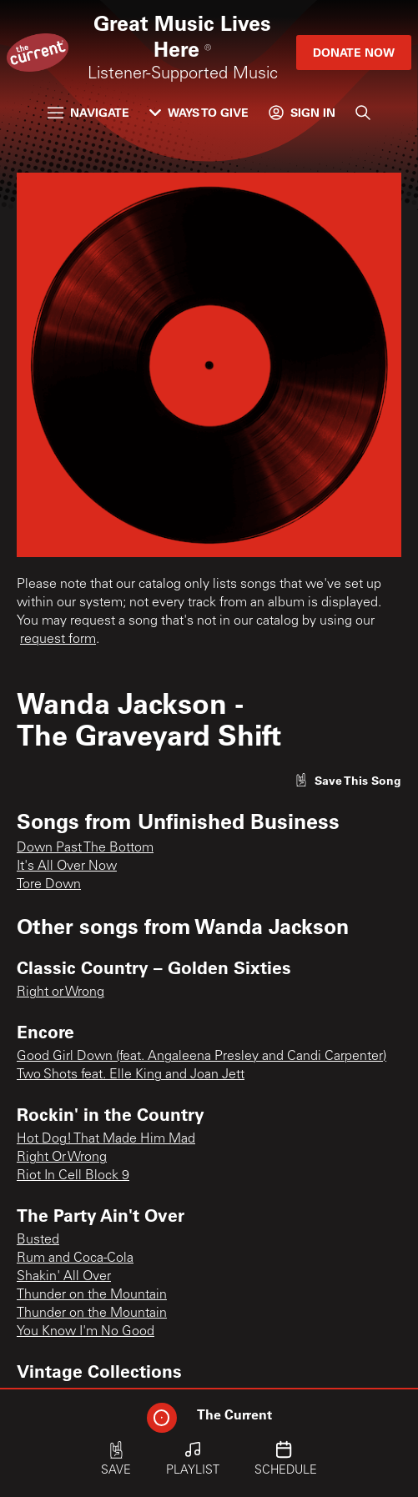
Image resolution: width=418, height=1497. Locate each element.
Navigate (88, 112)
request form (58, 639)
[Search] (363, 112)
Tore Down (49, 885)
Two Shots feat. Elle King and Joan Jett (130, 1075)
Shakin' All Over (64, 1277)
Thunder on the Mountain (92, 1295)
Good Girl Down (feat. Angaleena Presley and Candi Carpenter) (201, 1056)
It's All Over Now (67, 866)
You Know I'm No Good (85, 1332)
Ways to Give (199, 112)
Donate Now (354, 52)
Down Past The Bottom (85, 848)
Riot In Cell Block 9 (73, 1176)
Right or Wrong (60, 992)
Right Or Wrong (62, 1157)
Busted (38, 1240)
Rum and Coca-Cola (75, 1258)
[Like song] (348, 780)
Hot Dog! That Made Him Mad (106, 1139)
